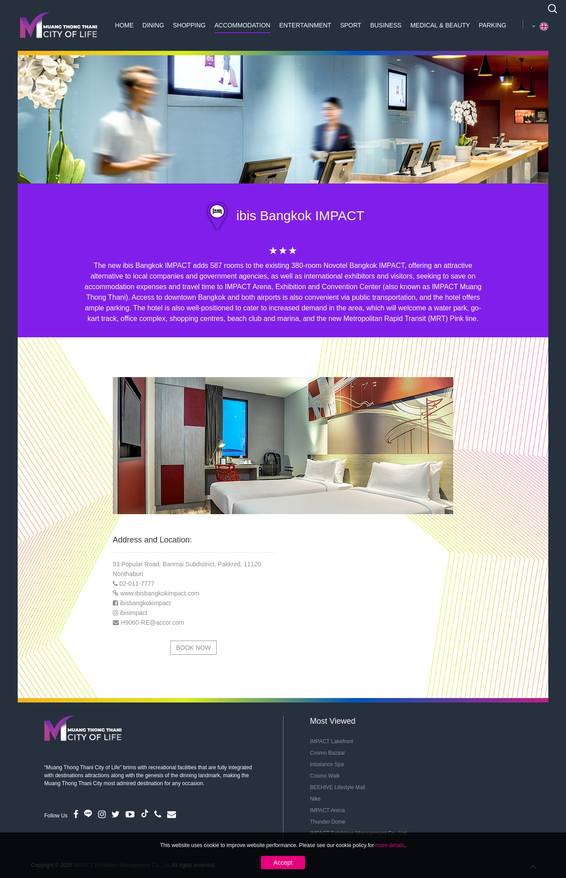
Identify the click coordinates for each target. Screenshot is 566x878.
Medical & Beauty (440, 25)
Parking (492, 25)
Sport (350, 25)
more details (389, 845)
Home (124, 25)
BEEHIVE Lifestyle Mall (337, 787)
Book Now (193, 647)
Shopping (189, 25)
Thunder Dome (327, 822)
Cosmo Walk (325, 776)
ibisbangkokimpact (145, 603)
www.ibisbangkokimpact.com (159, 593)
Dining (153, 25)
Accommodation (242, 25)
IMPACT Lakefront (331, 741)
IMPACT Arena (327, 810)
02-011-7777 (136, 583)
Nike (315, 799)
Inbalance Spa (327, 764)
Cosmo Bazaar (327, 753)
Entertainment (305, 25)
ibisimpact (133, 612)
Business (386, 25)
